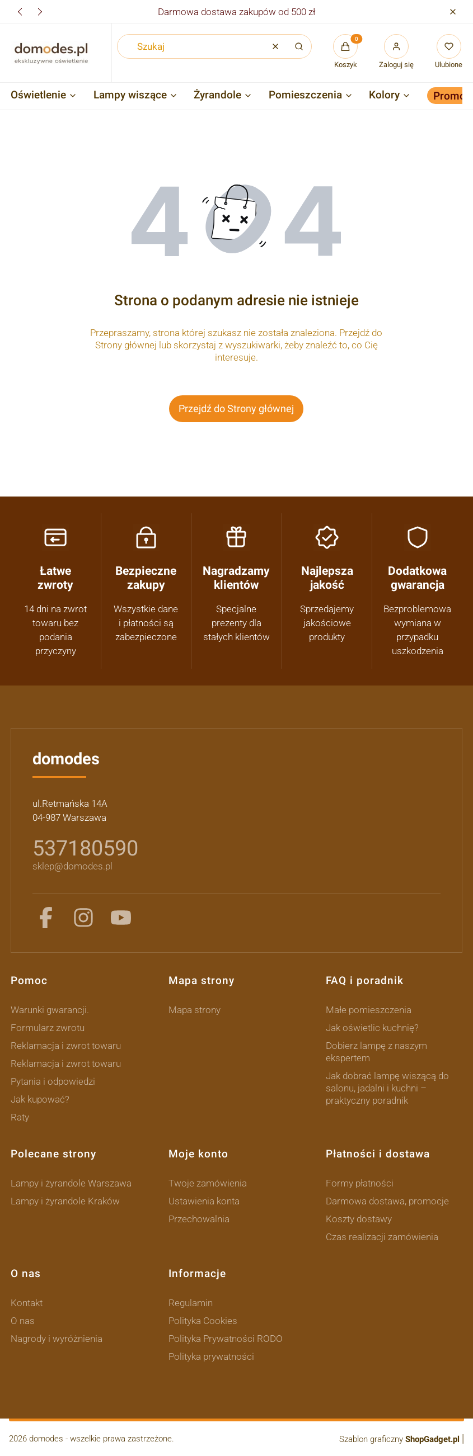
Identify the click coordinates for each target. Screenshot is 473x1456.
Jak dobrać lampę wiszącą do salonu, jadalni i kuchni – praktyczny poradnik (387, 1088)
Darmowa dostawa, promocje (387, 1201)
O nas (23, 1320)
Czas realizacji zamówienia (382, 1236)
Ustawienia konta (204, 1201)
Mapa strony (194, 1009)
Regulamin (190, 1302)
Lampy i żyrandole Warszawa (71, 1183)
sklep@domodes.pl (72, 866)
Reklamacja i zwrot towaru (66, 1045)
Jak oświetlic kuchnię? (372, 1027)
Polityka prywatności (211, 1356)
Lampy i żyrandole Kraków (65, 1201)
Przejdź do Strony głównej (236, 408)
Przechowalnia (199, 1219)
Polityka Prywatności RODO (225, 1338)
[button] (452, 11)
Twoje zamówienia (207, 1183)
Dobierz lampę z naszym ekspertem (376, 1051)
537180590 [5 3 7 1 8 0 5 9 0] (85, 848)
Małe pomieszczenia (368, 1009)
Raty (20, 1117)
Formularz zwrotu (48, 1027)
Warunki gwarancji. (50, 1009)
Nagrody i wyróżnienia (56, 1338)
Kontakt (27, 1302)
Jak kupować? (40, 1099)
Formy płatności (360, 1183)
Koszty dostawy (359, 1219)
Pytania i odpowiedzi (53, 1081)
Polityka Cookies (202, 1320)
